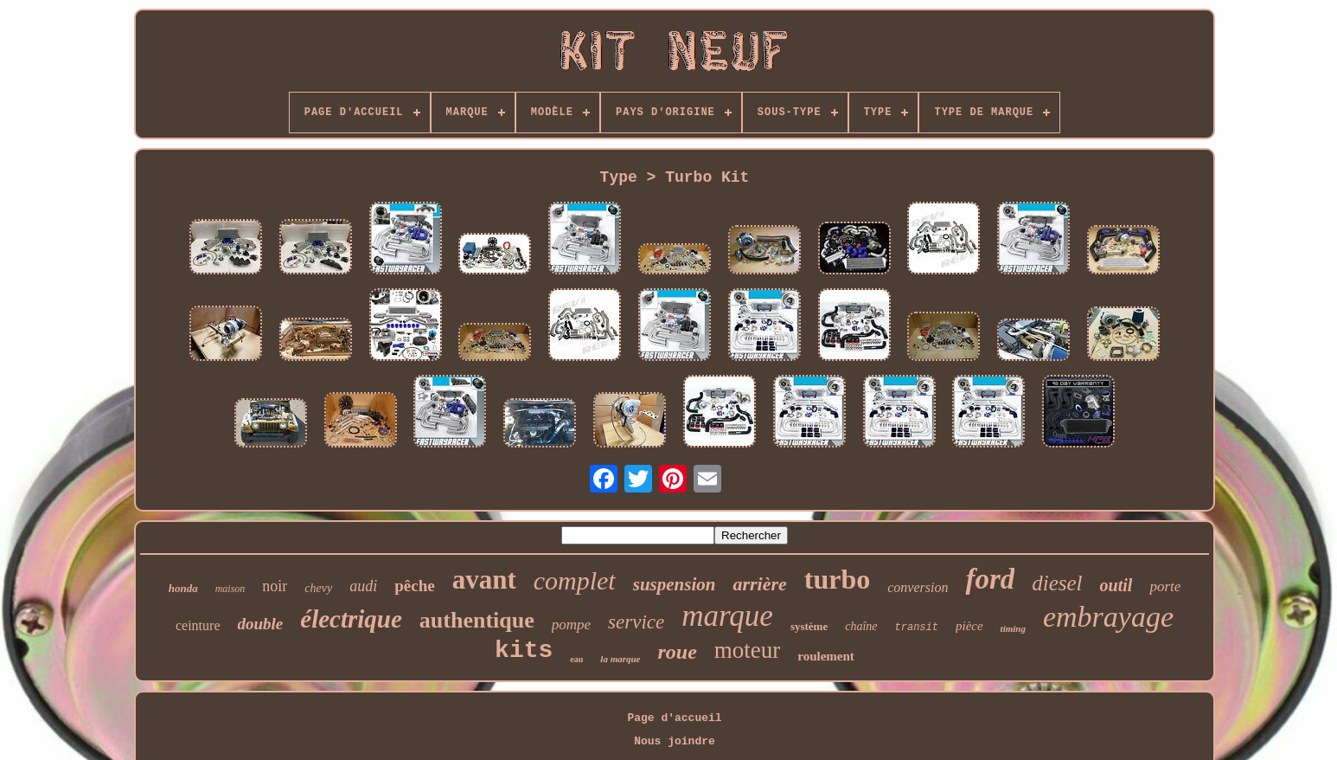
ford (989, 579)
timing (1013, 628)
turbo (837, 579)
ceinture (198, 625)
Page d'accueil (674, 718)
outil (1116, 585)
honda (183, 588)
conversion (917, 587)
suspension (674, 584)
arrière (759, 584)
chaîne (861, 626)
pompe (571, 624)
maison (230, 589)
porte (1164, 586)
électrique (351, 619)
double (261, 624)
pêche (414, 585)
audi (363, 586)
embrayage (1108, 617)
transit (916, 628)
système (809, 626)
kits (524, 650)
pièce (969, 626)
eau (576, 659)
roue (676, 652)
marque (727, 616)
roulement (825, 656)
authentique (476, 620)
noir (274, 586)
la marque (620, 659)
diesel (1057, 583)
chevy (318, 588)
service (636, 622)
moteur (747, 650)
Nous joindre (674, 741)
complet (575, 580)
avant (484, 579)
